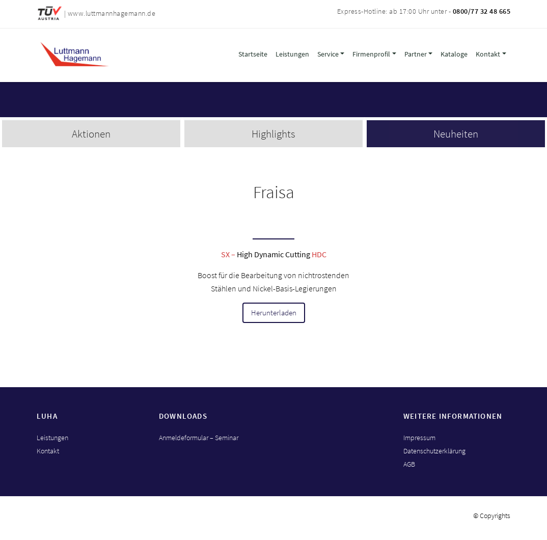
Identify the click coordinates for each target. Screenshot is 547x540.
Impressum (419, 437)
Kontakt (488, 54)
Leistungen (292, 54)
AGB (409, 464)
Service (328, 54)
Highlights (273, 134)
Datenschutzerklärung (434, 450)
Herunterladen (273, 312)
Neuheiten (455, 134)
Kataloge (454, 54)
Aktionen (91, 134)
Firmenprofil (371, 54)
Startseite (252, 54)
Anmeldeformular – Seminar (198, 437)
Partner (415, 54)
